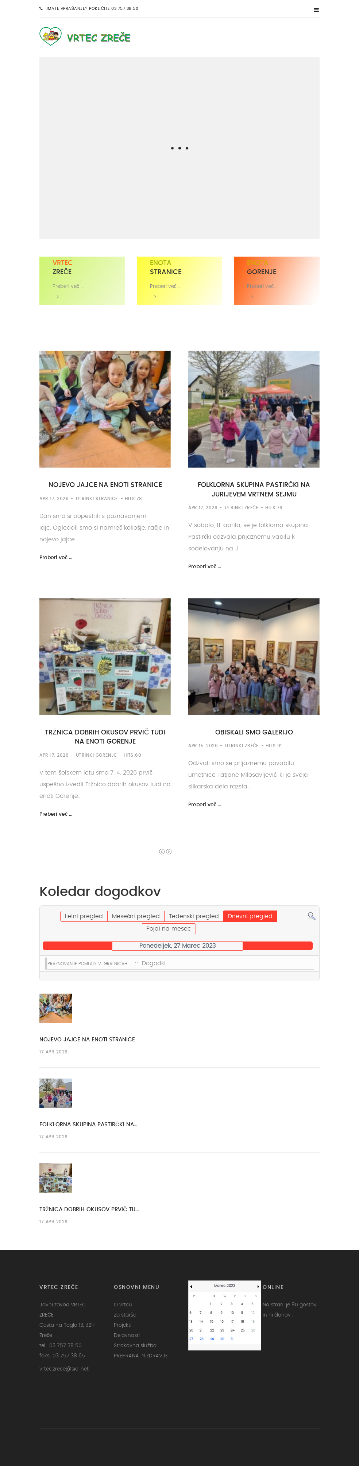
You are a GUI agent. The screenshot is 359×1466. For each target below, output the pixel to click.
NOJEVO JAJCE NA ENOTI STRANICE (105, 485)
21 (201, 1330)
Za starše (125, 1315)
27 (191, 1339)
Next (168, 851)
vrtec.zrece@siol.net (64, 1369)
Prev (162, 851)
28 (202, 1339)
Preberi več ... (55, 557)
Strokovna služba (135, 1345)
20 (191, 1330)
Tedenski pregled (194, 916)
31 (232, 1339)
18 (242, 1321)
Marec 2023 (224, 1286)
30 (222, 1339)
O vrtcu (123, 1304)
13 (190, 1321)
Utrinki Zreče (241, 508)
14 (201, 1321)
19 (253, 1321)
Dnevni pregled (250, 916)
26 (253, 1330)
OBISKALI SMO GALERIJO (254, 732)
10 (232, 1313)
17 (232, 1321)
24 (233, 1330)
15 (211, 1321)
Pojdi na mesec (168, 929)
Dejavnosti (127, 1335)
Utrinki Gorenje (96, 755)
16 (222, 1321)
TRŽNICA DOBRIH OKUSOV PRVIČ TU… (89, 1209)
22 (212, 1330)
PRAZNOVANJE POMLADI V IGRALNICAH (87, 964)
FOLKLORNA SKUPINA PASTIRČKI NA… (88, 1124)
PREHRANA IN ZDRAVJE (141, 1355)
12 (252, 1313)
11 (242, 1313)
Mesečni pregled (136, 916)
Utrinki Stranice (97, 498)
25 (243, 1330)
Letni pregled (84, 916)
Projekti (122, 1325)
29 (212, 1339)
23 (222, 1330)
